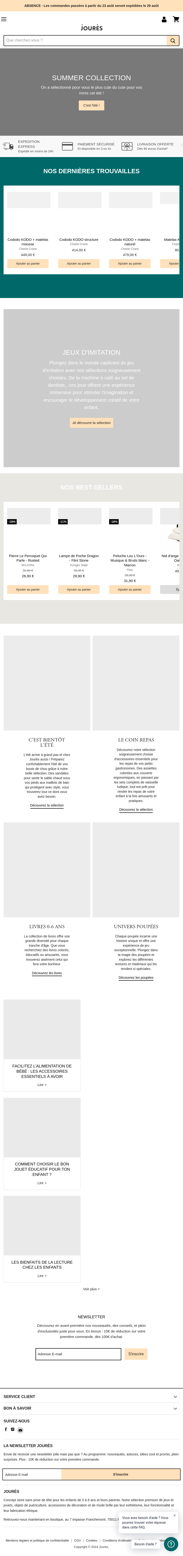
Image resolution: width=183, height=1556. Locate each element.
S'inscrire (136, 1354)
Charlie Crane (28, 249)
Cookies (91, 1540)
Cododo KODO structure (78, 240)
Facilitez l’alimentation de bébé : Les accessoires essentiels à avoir (42, 1071)
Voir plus (91, 1289)
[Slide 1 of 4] (91, 92)
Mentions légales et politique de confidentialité (37, 1540)
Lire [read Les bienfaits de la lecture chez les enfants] (41, 1275)
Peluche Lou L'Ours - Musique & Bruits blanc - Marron (130, 560)
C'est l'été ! (91, 105)
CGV (77, 1540)
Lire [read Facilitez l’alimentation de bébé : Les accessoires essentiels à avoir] (41, 1084)
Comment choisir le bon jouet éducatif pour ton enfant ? (42, 1169)
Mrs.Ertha (28, 565)
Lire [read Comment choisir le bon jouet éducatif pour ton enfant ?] (41, 1182)
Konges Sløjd (78, 565)
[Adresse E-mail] (78, 1354)
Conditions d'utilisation (117, 1540)
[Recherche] (85, 40)
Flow (130, 570)
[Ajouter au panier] (28, 263)
